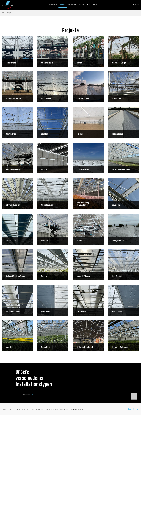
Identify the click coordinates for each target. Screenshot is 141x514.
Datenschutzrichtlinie (52, 409)
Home (3, 13)
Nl (133, 5)
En (138, 5)
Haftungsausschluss (37, 409)
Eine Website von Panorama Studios (72, 409)
